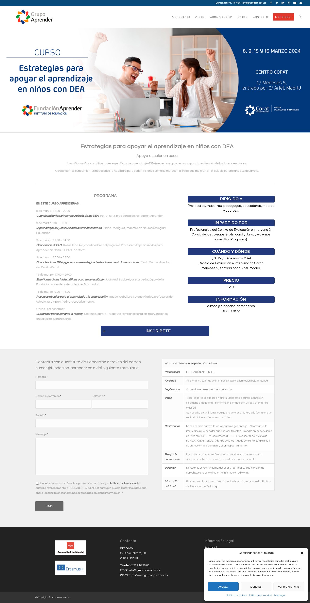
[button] (302, 553)
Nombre (41, 377)
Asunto (40, 415)
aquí (215, 445)
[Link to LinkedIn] (283, 3)
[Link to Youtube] (295, 3)
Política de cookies (237, 595)
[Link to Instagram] (289, 3)
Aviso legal (279, 595)
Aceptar (223, 586)
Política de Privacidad (124, 483)
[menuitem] (181, 17)
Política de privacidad (260, 595)
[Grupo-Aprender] (34, 17)
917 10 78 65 (234, 3)
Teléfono (98, 396)
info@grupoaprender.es (254, 3)
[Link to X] (277, 3)
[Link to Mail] (301, 3)
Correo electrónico (48, 396)
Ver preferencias (289, 586)
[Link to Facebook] (271, 3)
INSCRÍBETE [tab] (137, 331)
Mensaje (41, 434)
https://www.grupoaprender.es (147, 575)
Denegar (256, 586)
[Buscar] (300, 17)
